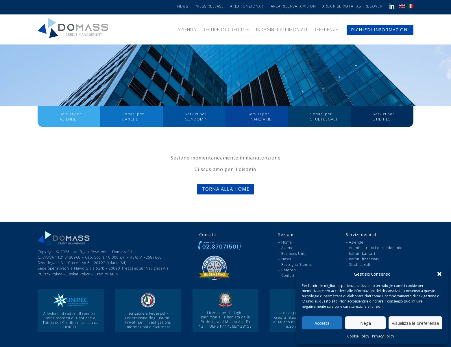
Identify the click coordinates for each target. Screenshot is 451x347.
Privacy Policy (383, 336)
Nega (365, 323)
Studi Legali (359, 264)
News (182, 6)
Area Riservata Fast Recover (352, 6)
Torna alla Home (225, 189)
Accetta (322, 323)
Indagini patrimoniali (281, 29)
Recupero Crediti (223, 29)
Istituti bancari (362, 253)
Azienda (187, 29)
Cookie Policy (358, 336)
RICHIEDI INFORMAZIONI (380, 29)
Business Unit (293, 253)
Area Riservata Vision (293, 6)
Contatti (288, 275)
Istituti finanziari (364, 259)
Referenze (326, 29)
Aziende (356, 242)
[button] (439, 274)
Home (286, 242)
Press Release (209, 6)
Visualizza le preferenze (415, 323)
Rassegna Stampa (297, 264)
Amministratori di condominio (375, 247)
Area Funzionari (247, 6)
